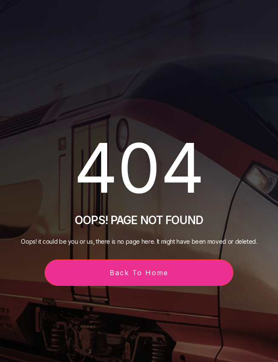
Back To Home (139, 272)
